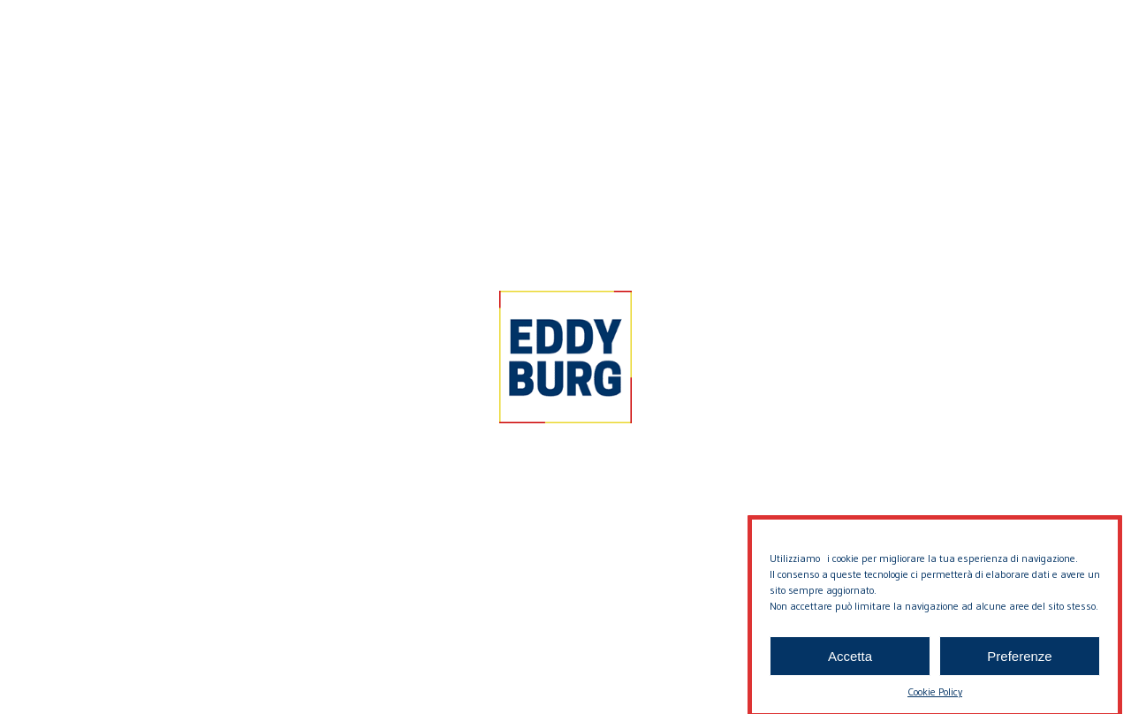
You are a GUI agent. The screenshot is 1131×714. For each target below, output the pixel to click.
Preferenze (1019, 664)
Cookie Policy (934, 700)
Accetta (850, 664)
